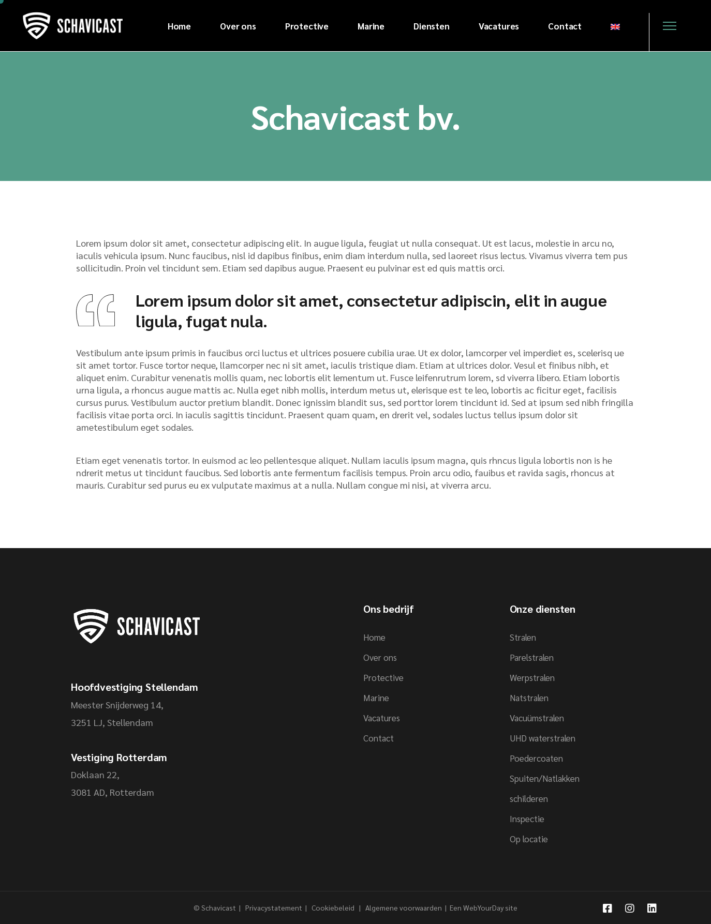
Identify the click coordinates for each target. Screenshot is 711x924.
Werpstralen (532, 677)
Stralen (523, 637)
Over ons (380, 657)
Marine (376, 697)
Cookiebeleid (334, 907)
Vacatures (381, 717)
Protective (383, 677)
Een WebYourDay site (483, 907)
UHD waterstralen (542, 738)
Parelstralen (532, 657)
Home (374, 637)
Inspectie (527, 818)
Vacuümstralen (537, 717)
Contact (378, 738)
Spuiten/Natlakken (545, 778)
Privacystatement (274, 907)
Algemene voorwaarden (403, 907)
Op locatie (529, 838)
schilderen (529, 798)
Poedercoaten (536, 758)
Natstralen (529, 697)
